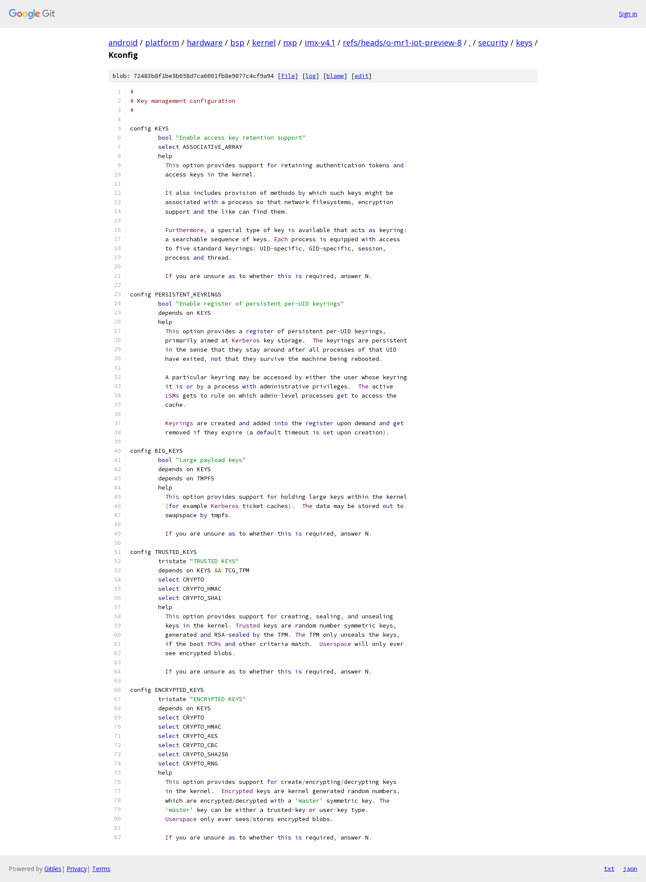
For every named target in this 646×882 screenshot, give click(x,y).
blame (335, 76)
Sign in (628, 14)
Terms (101, 868)
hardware (205, 42)
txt (609, 868)
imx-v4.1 (320, 42)
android (123, 42)
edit (362, 76)
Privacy (77, 868)
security (493, 42)
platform (162, 42)
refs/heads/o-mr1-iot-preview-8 (402, 42)
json (630, 868)
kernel (264, 42)
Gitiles (52, 868)
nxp (290, 42)
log (310, 76)
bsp (237, 42)
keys (524, 42)
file (288, 76)
